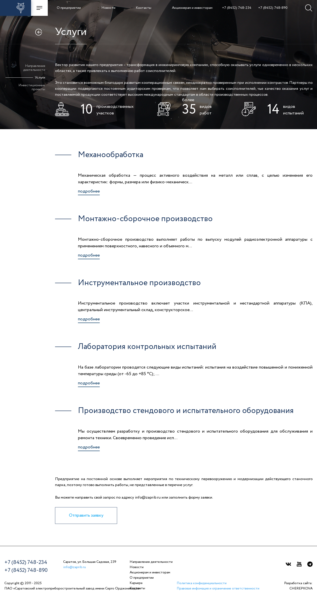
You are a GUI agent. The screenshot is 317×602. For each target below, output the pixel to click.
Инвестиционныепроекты (31, 87)
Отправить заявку (86, 515)
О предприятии (69, 8)
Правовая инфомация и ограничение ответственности (218, 588)
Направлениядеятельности (34, 68)
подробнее (89, 191)
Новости (108, 8)
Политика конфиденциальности (202, 583)
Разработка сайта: (298, 586)
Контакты (143, 8)
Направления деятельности (151, 562)
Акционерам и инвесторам (192, 8)
